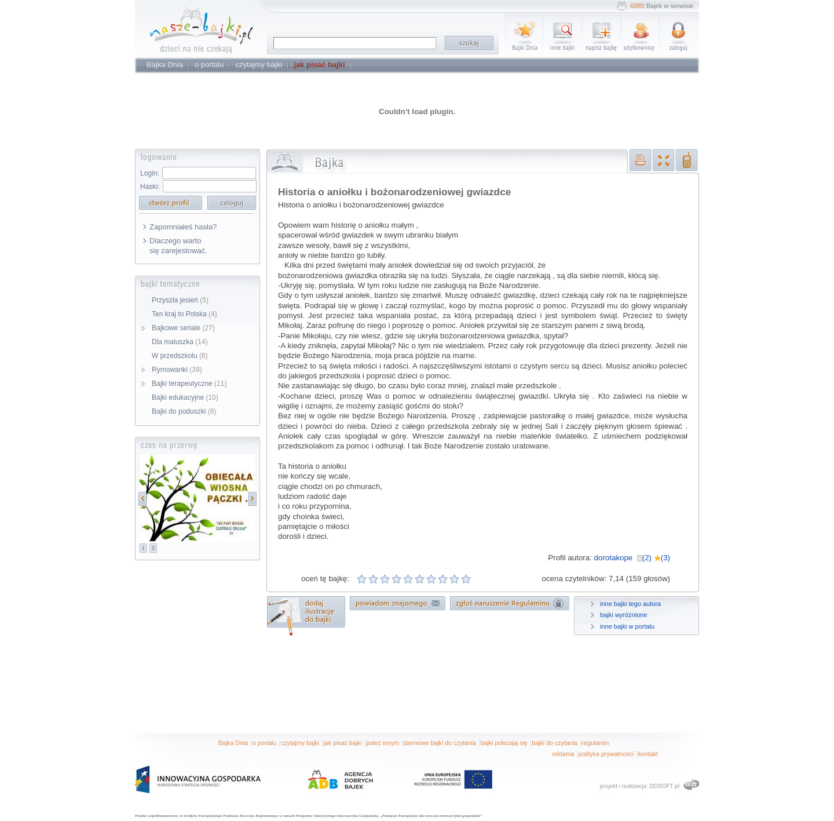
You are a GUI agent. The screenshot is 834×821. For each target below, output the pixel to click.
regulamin (595, 742)
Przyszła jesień (180, 300)
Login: (149, 173)
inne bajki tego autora (630, 603)
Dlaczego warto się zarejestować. (178, 245)
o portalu (264, 742)
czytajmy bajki (300, 742)
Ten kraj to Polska (184, 314)
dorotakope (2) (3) (632, 557)
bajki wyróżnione (623, 614)
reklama (563, 753)
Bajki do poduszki (184, 411)
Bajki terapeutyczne (189, 384)
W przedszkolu (180, 356)
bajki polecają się (504, 742)
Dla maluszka (180, 342)
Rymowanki (177, 370)
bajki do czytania (554, 742)
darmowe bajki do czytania (440, 742)
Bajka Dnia (233, 742)
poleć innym (382, 742)
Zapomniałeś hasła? (183, 226)
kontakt (648, 753)
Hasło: (150, 187)
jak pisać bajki (342, 742)
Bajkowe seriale (183, 328)
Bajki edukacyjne (185, 397)
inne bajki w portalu (627, 626)
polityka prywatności (606, 753)
